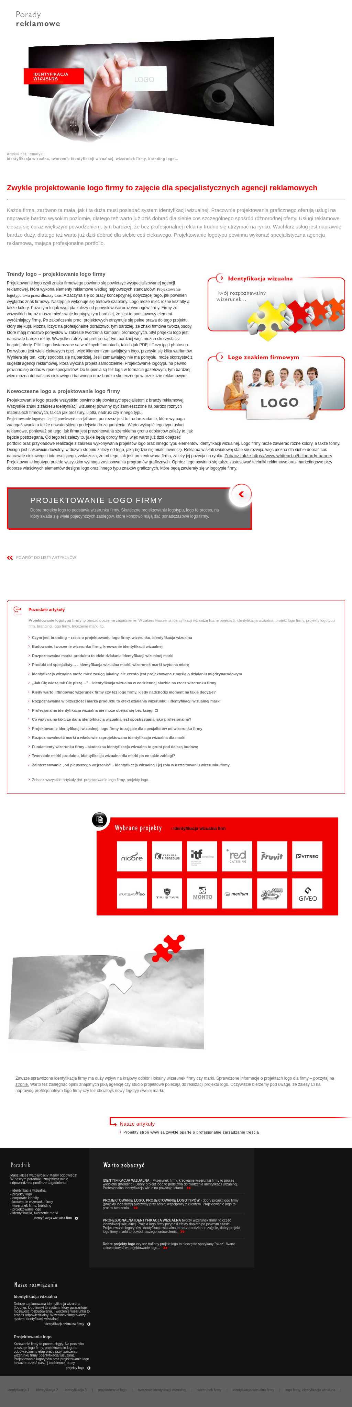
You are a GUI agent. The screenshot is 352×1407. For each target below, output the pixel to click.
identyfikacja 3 (76, 1390)
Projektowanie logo (26, 400)
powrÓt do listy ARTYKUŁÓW (46, 557)
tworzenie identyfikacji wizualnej (162, 1390)
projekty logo (75, 1368)
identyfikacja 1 (18, 1390)
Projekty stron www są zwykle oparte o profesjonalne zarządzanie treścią (191, 1132)
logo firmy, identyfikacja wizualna (310, 1390)
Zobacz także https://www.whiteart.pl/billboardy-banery (278, 455)
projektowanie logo (112, 1390)
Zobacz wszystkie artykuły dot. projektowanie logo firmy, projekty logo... (91, 780)
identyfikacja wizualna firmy (64, 1324)
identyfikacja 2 (47, 1390)
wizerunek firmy (209, 1390)
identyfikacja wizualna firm (53, 1218)
